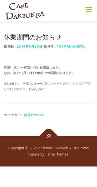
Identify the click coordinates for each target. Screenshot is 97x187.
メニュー (88, 10)
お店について (34, 115)
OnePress (80, 147)
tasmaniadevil (71, 46)
